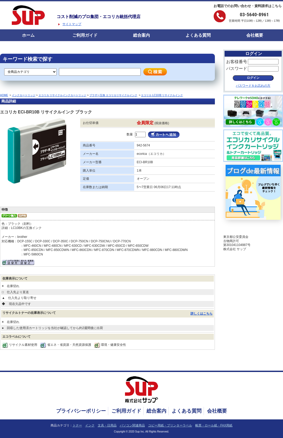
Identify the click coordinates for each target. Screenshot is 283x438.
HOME (4, 95)
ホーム (28, 35)
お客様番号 (236, 61)
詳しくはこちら (202, 313)
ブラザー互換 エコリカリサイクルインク (113, 95)
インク (90, 425)
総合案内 (141, 35)
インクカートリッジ (23, 95)
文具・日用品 (107, 425)
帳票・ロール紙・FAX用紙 (214, 425)
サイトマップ (71, 24)
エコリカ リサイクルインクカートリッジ (62, 95)
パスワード (236, 68)
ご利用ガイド (84, 35)
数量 (130, 134)
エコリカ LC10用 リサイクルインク (162, 95)
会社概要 (254, 35)
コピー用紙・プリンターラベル (170, 425)
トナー (77, 425)
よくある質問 (198, 35)
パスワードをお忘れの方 (253, 85)
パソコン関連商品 (132, 425)
